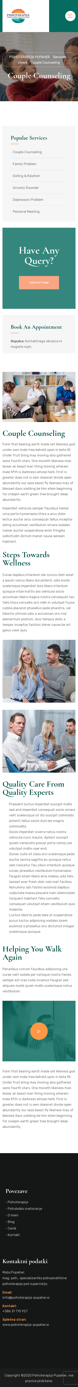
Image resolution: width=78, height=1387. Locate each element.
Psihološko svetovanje (25, 1209)
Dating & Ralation (26, 176)
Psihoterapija (18, 1202)
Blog (11, 1222)
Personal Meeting (26, 212)
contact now (39, 282)
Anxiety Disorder (26, 188)
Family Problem (24, 164)
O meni (13, 1215)
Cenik (12, 1228)
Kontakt (14, 1235)
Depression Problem (28, 200)
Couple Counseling (27, 152)
